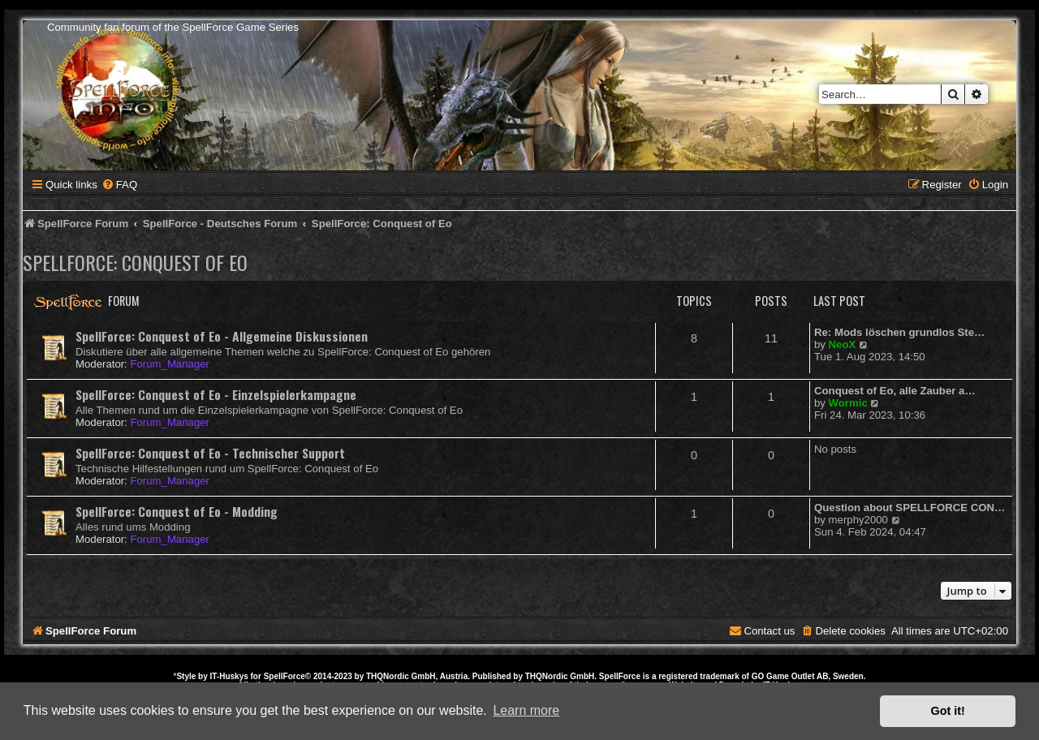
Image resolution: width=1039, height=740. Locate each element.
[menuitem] (119, 184)
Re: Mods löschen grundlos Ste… (899, 332)
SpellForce (284, 676)
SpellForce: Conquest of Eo (135, 262)
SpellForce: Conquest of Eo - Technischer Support (210, 452)
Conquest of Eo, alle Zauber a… (895, 391)
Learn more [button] (526, 710)
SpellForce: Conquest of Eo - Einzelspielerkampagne (215, 394)
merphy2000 (858, 520)
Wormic (848, 403)
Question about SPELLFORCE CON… (909, 507)
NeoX (842, 344)
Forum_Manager (169, 364)
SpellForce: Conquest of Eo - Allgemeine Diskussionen (221, 336)
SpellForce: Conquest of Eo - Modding (176, 511)
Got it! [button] (948, 710)
